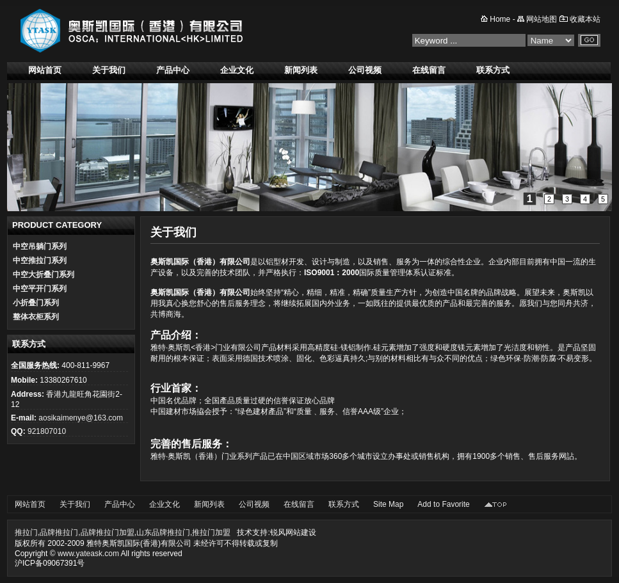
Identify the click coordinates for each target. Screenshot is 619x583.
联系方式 (493, 70)
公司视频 (365, 70)
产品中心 (172, 70)
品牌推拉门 (59, 532)
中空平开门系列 (40, 288)
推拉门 (26, 532)
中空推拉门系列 (40, 260)
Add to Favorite (443, 504)
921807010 (47, 431)
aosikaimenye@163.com (80, 417)
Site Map (388, 504)
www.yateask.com (88, 553)
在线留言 (429, 70)
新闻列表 (301, 70)
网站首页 (44, 70)
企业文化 (236, 70)
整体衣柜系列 (36, 316)
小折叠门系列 (36, 302)
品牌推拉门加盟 (107, 532)
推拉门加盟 (211, 532)
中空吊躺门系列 (40, 246)
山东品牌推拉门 (163, 532)
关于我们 (108, 70)
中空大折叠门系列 (43, 274)
